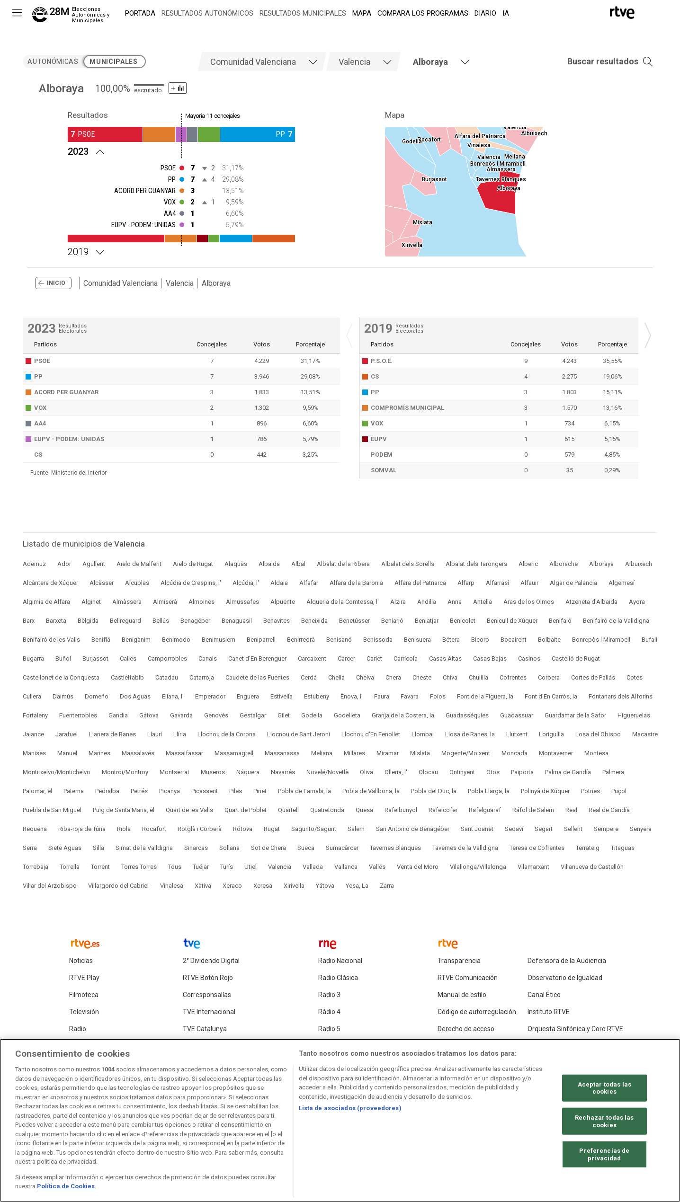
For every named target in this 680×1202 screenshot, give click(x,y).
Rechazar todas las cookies (604, 1123)
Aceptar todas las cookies (604, 1090)
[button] (595, 61)
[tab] (262, 61)
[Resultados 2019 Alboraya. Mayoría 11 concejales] (181, 250)
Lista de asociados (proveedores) (350, 1110)
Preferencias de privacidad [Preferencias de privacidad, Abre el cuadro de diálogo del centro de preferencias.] (604, 1156)
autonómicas (52, 61)
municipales (113, 61)
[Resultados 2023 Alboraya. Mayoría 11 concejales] (181, 150)
